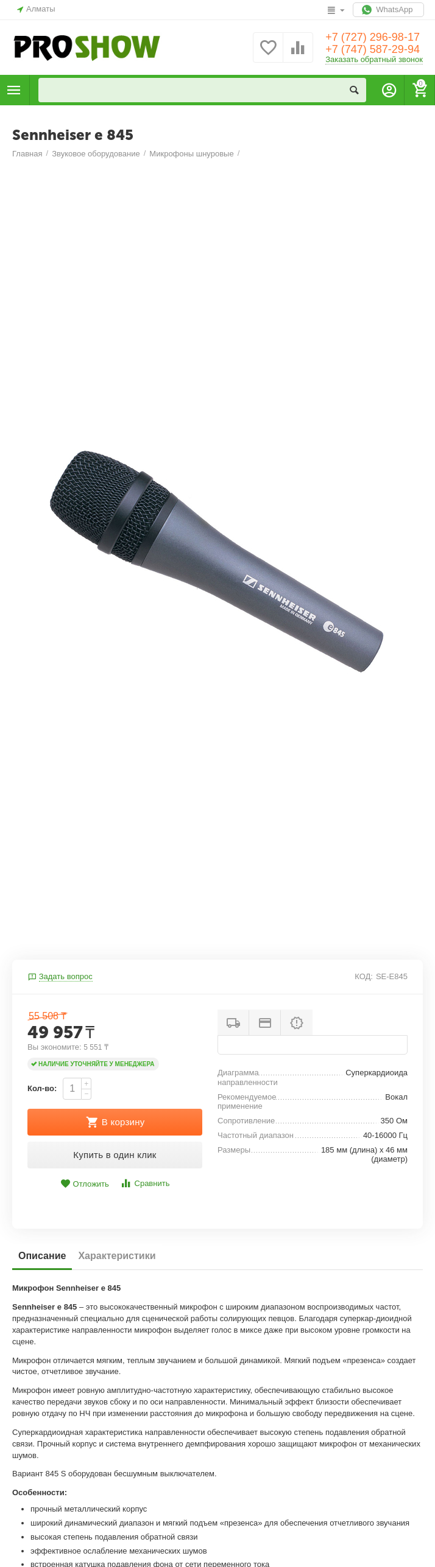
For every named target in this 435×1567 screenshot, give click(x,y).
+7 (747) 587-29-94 (372, 49)
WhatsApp (388, 10)
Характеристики (116, 1256)
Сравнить (144, 1183)
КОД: (364, 976)
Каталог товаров (14, 90)
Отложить (84, 1184)
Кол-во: (42, 1088)
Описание (42, 1256)
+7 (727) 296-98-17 (372, 37)
